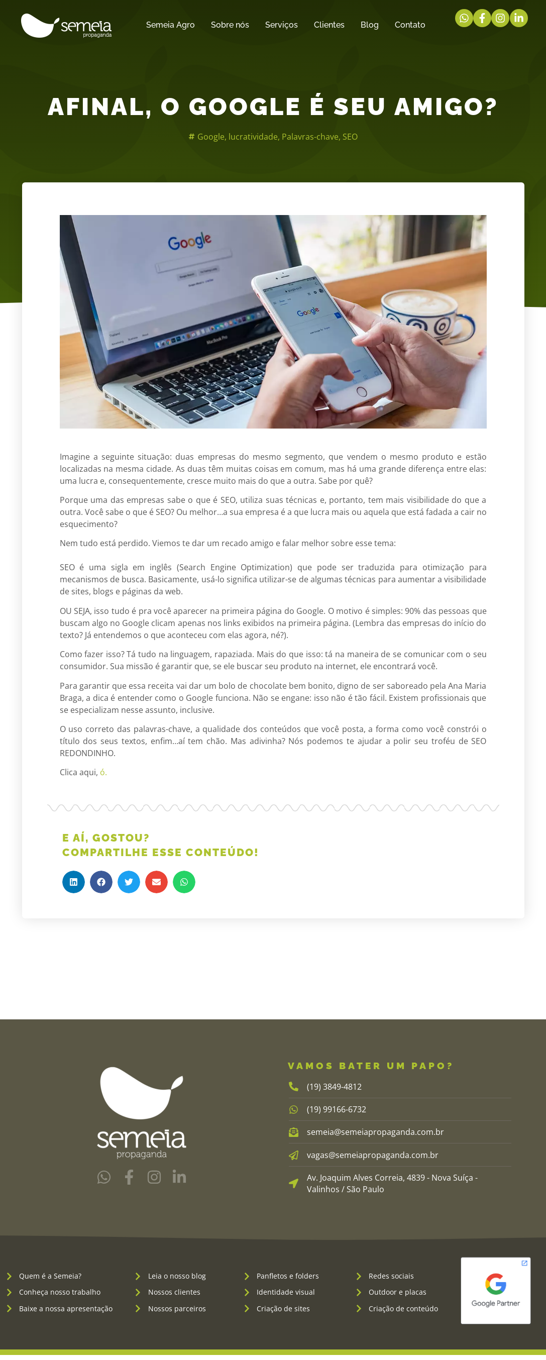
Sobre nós (230, 25)
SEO (350, 136)
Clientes (329, 25)
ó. (102, 772)
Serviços (281, 25)
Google (211, 136)
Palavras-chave (310, 136)
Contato (410, 25)
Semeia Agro (170, 25)
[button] (73, 882)
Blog (370, 25)
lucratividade (253, 136)
